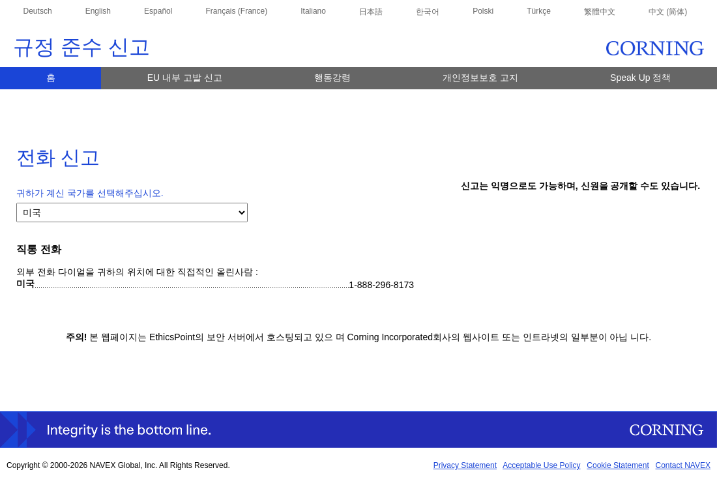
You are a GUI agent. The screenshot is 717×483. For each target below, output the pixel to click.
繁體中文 (599, 11)
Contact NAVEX (683, 465)
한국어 (427, 11)
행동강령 (332, 77)
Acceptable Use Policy (541, 465)
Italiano (313, 11)
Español (158, 11)
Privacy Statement (465, 465)
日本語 (371, 11)
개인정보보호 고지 (480, 77)
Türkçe (539, 11)
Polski (483, 11)
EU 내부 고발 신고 (184, 77)
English (98, 11)
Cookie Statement (618, 465)
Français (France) (236, 11)
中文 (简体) (668, 11)
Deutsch (37, 11)
